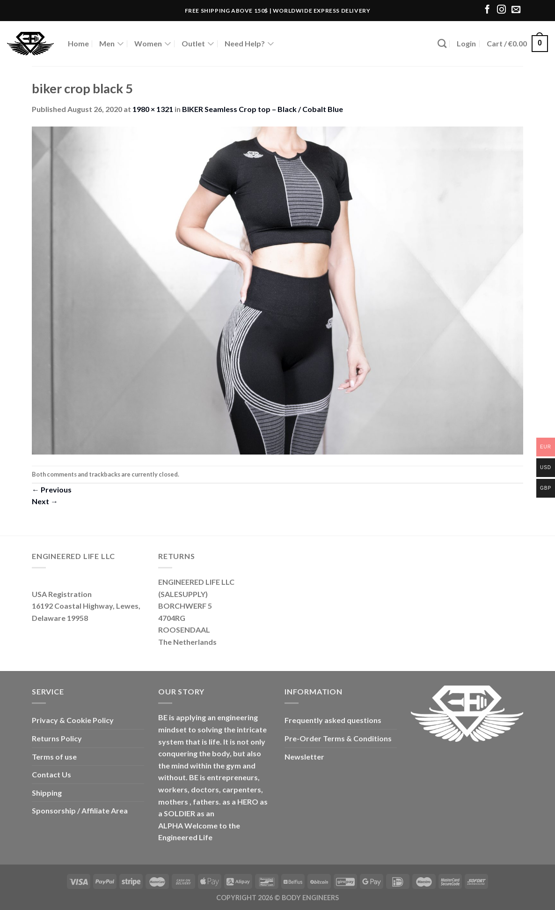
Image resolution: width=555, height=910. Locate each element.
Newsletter (304, 756)
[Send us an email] (515, 10)
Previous (52, 489)
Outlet (198, 43)
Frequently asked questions (333, 720)
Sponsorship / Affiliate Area (80, 810)
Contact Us (51, 774)
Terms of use (54, 756)
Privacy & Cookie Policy (73, 720)
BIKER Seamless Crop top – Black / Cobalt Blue (262, 108)
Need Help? (249, 43)
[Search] (442, 43)
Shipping (47, 792)
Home (78, 43)
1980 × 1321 (152, 108)
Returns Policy (57, 738)
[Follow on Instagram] (501, 10)
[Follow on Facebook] (487, 10)
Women (152, 43)
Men (111, 43)
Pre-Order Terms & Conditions (338, 738)
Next (45, 501)
